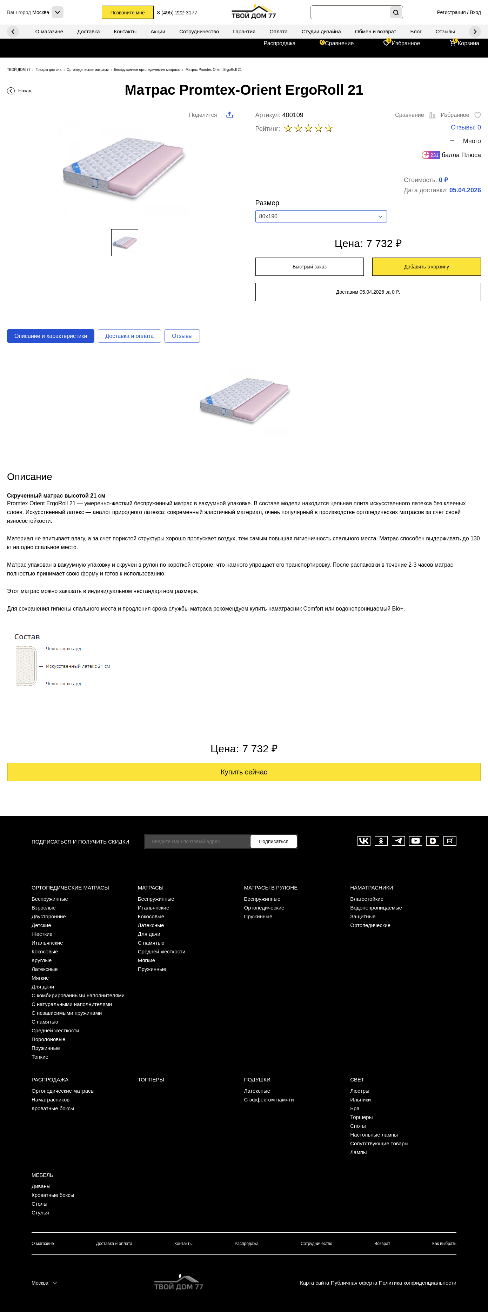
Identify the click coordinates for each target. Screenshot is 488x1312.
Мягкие (40, 978)
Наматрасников (50, 1100)
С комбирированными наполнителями (78, 995)
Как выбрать (444, 1243)
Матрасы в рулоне (271, 888)
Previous (475, 32)
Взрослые (44, 908)
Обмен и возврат (375, 31)
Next (13, 32)
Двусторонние (49, 916)
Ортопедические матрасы (70, 888)
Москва (40, 1283)
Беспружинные (50, 899)
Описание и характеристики (50, 336)
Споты (358, 1126)
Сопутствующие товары (379, 1143)
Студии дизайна (321, 31)
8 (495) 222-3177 (177, 12)
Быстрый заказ (310, 266)
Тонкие (40, 1057)
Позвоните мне (128, 12)
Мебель (42, 1175)
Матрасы (150, 888)
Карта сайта (314, 1283)
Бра (355, 1108)
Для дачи (43, 987)
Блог (415, 31)
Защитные (362, 916)
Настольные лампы (374, 1135)
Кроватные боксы (53, 1108)
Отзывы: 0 (466, 127)
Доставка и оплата (129, 336)
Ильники (360, 1100)
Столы (39, 1204)
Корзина (468, 43)
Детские (41, 925)
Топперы (151, 1080)
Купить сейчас (244, 772)
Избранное (406, 43)
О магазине (49, 31)
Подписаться (273, 841)
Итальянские (47, 943)
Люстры (359, 1091)
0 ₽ (443, 180)
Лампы (358, 1152)
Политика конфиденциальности (417, 1283)
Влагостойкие (366, 899)
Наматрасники (371, 888)
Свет (357, 1080)
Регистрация (451, 12)
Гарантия (244, 31)
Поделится (203, 115)
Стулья (40, 1213)
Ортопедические (264, 908)
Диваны (41, 1186)
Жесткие (42, 934)
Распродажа (280, 43)
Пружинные (46, 1048)
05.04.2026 (465, 190)
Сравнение (339, 43)
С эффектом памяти (269, 1100)
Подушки (257, 1080)
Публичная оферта (354, 1283)
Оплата (278, 31)
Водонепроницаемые (376, 908)
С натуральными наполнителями (72, 1004)
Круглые (42, 960)
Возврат (382, 1243)
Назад (24, 90)
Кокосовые (45, 951)
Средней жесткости (55, 1030)
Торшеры (361, 1117)
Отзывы (445, 31)
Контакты (125, 31)
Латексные (45, 969)
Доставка (88, 31)
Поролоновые (48, 1039)
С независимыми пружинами (67, 1013)
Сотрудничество (199, 31)
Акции (158, 31)
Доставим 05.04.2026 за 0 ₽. (368, 292)
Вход (475, 12)
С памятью (45, 1022)
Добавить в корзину (426, 266)
